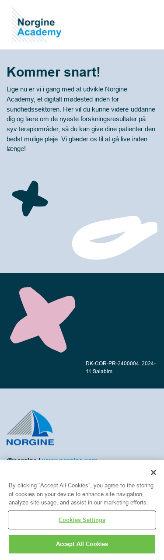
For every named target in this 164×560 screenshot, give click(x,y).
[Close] (153, 472)
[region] (82, 510)
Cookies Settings (82, 519)
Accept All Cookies (82, 543)
